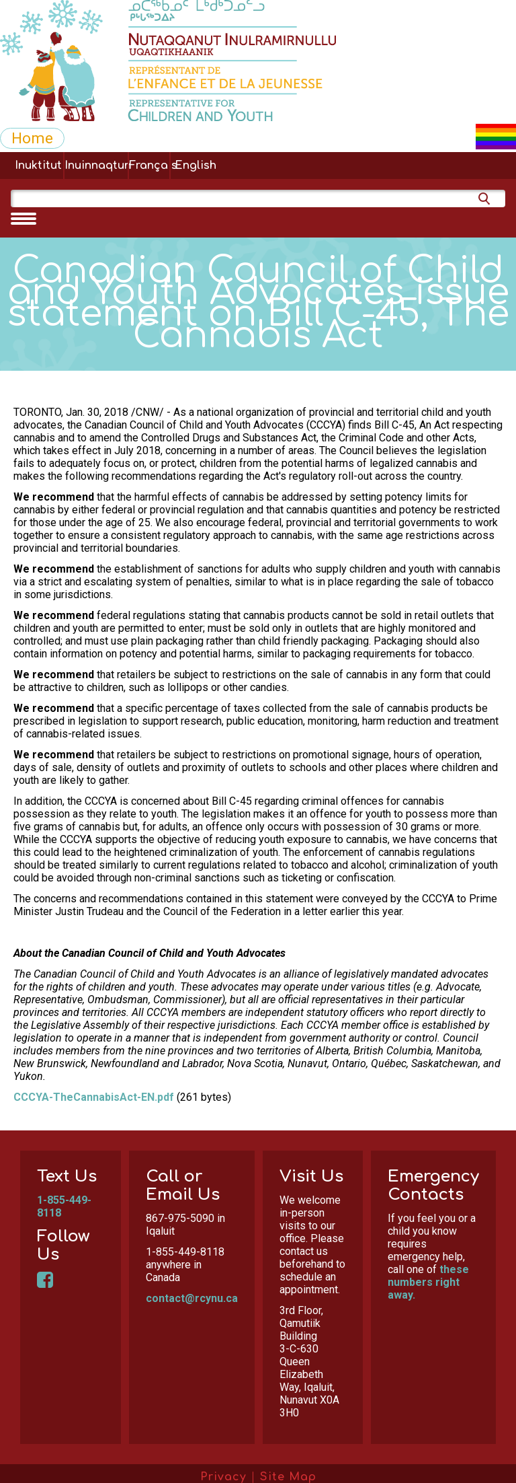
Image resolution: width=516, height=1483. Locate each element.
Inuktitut (38, 165)
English (195, 165)
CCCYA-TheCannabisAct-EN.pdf (93, 1097)
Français (149, 165)
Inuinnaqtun (96, 165)
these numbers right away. (428, 1282)
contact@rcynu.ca (192, 1298)
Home (32, 138)
